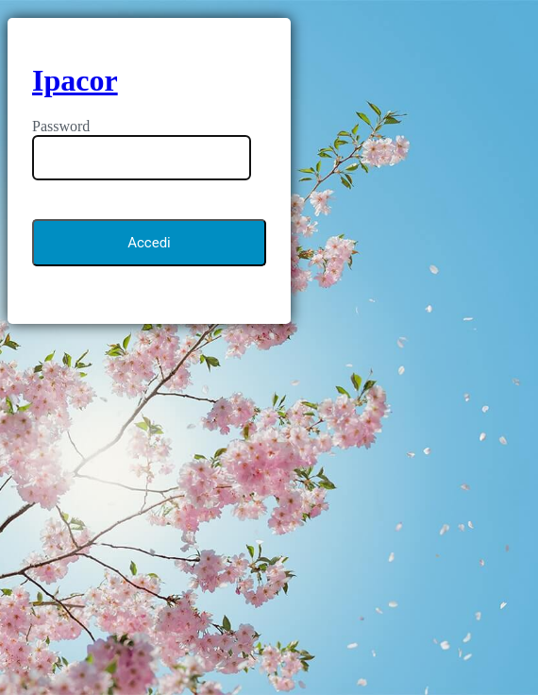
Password (61, 126)
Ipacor (75, 80)
